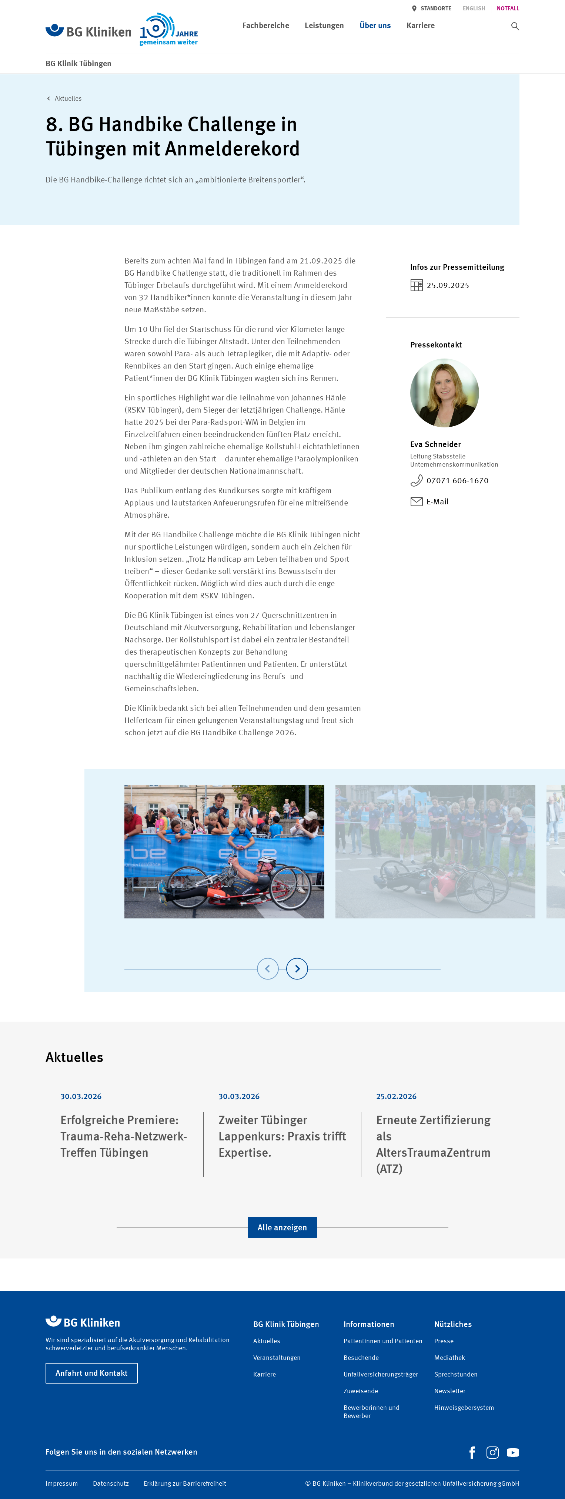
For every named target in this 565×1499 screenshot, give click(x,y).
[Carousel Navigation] (282, 958)
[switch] (515, 26)
